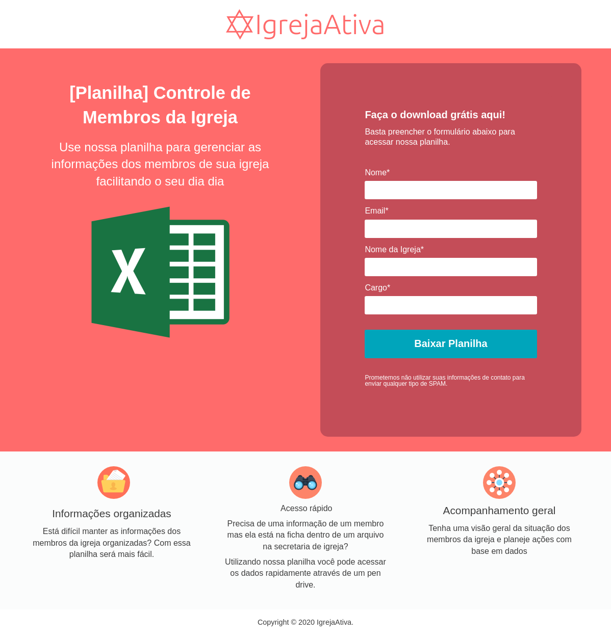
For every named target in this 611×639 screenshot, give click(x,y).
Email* (376, 210)
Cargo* (377, 287)
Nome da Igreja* (394, 249)
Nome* (377, 172)
